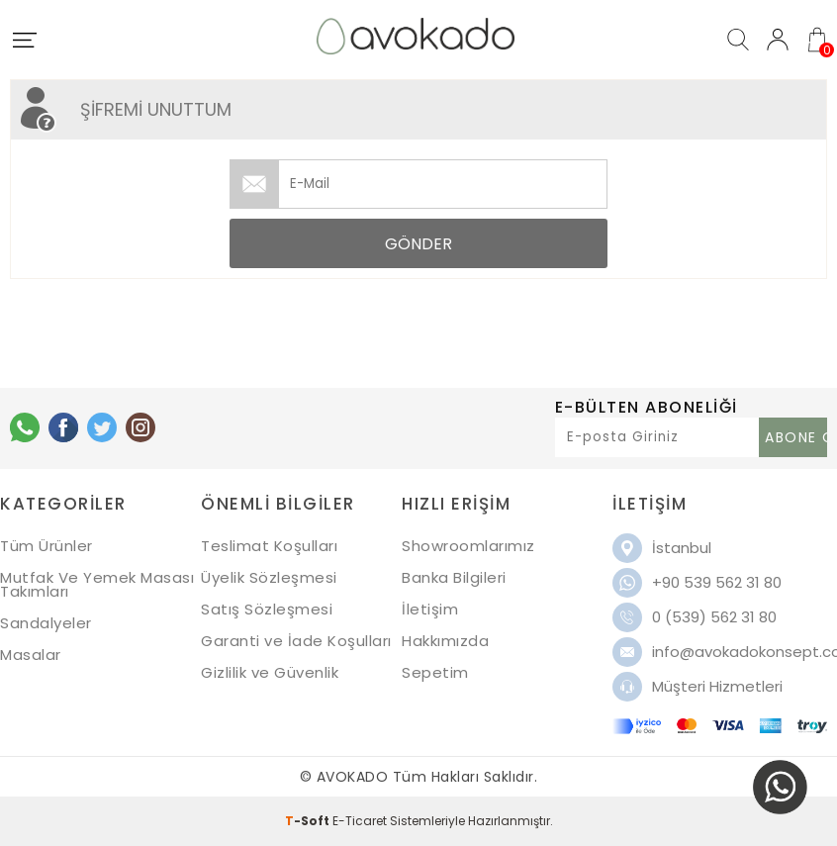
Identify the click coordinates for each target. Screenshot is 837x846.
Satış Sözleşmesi (266, 609)
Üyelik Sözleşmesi (269, 577)
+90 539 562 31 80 (717, 582)
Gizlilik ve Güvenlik (269, 672)
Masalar (30, 654)
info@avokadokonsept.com (739, 651)
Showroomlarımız (468, 545)
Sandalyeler (46, 622)
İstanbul (681, 547)
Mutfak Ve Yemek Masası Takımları (97, 584)
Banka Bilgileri (454, 577)
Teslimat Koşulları (269, 545)
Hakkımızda (445, 640)
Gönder (418, 244)
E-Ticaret (359, 820)
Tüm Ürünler (46, 545)
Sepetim (435, 672)
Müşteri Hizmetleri (717, 686)
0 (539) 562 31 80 (714, 617)
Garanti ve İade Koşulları (296, 640)
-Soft (308, 820)
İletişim (430, 609)
